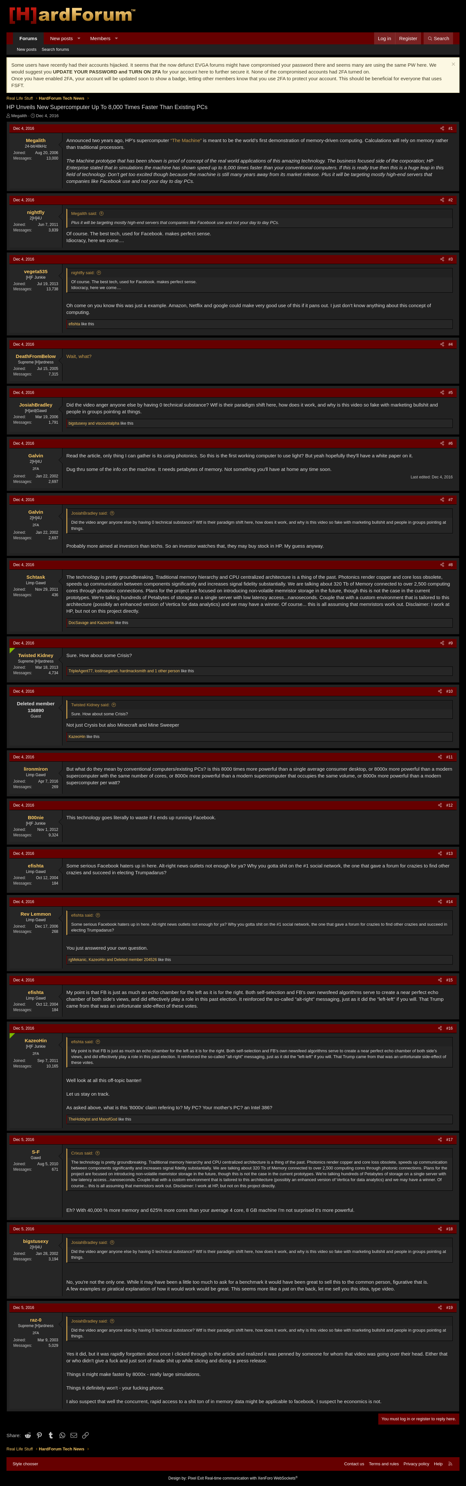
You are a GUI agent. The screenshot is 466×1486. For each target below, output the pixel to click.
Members (100, 38)
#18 (449, 1229)
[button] (79, 38)
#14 (449, 901)
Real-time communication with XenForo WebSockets (251, 1478)
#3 (451, 259)
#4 (451, 344)
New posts (61, 38)
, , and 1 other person (124, 671)
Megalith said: (84, 213)
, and (113, 959)
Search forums (55, 49)
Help (438, 1463)
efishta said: (82, 915)
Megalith (19, 115)
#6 (451, 443)
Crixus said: (82, 1153)
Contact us (354, 1463)
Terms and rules (384, 1463)
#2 (451, 200)
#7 (451, 499)
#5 (451, 392)
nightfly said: (82, 272)
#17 (449, 1139)
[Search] (438, 38)
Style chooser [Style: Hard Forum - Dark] (25, 1463)
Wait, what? (79, 356)
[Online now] (11, 649)
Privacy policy (416, 1463)
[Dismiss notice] (452, 64)
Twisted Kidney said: (90, 704)
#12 (449, 805)
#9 (451, 643)
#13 (449, 853)
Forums (28, 38)
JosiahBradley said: (89, 513)
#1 (451, 128)
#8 (451, 565)
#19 (449, 1307)
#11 (449, 757)
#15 (449, 980)
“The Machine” (186, 140)
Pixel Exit (196, 1478)
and (94, 423)
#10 (449, 691)
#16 (449, 1028)
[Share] (442, 128)
